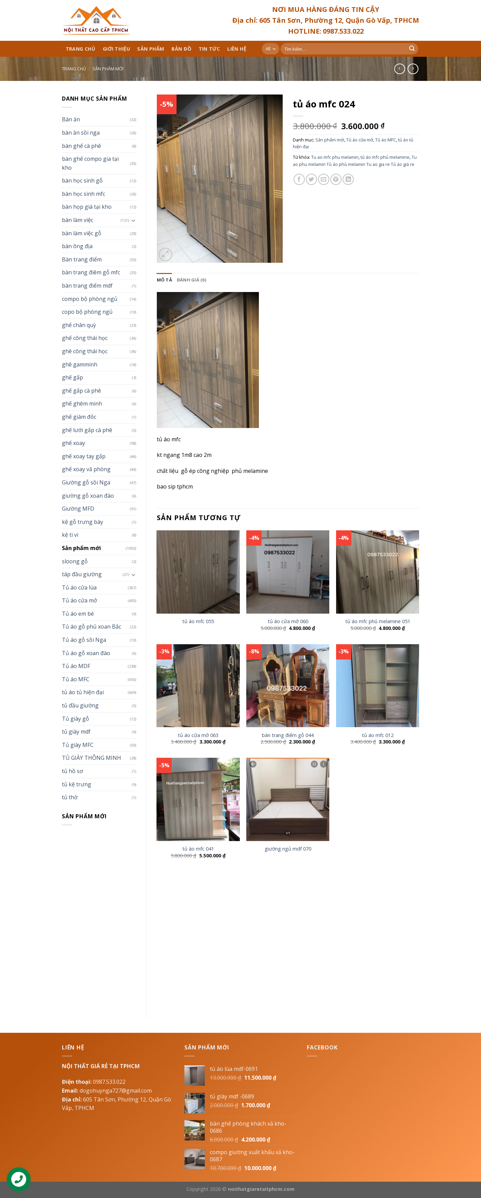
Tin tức (209, 49)
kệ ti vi (70, 534)
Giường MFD (78, 508)
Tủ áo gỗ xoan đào (86, 653)
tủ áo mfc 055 (198, 621)
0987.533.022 (109, 1081)
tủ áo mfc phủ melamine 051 (377, 621)
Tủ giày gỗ (75, 718)
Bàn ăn (71, 119)
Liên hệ (236, 49)
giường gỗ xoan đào (88, 495)
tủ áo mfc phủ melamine (385, 157)
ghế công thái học (84, 338)
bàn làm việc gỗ (81, 233)
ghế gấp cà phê (81, 390)
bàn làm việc (77, 220)
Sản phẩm (150, 49)
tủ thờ (70, 797)
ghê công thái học (84, 351)
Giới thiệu (116, 49)
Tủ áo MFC (75, 679)
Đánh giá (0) (191, 280)
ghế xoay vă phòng (86, 469)
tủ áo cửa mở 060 (288, 621)
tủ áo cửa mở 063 (198, 735)
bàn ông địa (77, 246)
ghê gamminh (79, 364)
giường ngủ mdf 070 (288, 849)
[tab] (164, 280)
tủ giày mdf (76, 731)
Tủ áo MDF (76, 666)
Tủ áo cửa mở (79, 600)
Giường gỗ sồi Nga (86, 482)
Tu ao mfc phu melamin (335, 157)
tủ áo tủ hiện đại (83, 692)
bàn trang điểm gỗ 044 (288, 735)
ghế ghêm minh (82, 403)
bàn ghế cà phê (81, 146)
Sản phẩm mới (108, 69)
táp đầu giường (82, 574)
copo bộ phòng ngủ (87, 311)
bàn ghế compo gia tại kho (90, 163)
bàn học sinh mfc (83, 194)
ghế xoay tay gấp (83, 456)
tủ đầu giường (80, 705)
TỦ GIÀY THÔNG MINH (91, 757)
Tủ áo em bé (78, 613)
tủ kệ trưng (76, 784)
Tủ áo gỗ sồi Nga (84, 640)
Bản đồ (181, 49)
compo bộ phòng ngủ (89, 299)
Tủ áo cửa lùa (79, 587)
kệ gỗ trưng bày (82, 522)
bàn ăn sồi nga (81, 132)
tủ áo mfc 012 (378, 735)
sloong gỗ (75, 561)
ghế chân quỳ (79, 325)
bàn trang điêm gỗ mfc (91, 272)
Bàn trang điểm (82, 259)
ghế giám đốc (79, 417)
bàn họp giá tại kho (87, 206)
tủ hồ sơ (72, 771)
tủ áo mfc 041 (198, 849)
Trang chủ (81, 49)
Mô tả (164, 280)
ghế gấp (72, 377)
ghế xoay (73, 443)
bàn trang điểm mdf (87, 285)
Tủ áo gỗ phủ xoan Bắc (91, 626)
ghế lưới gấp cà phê (87, 430)
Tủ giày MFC (78, 745)
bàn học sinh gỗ (82, 180)
